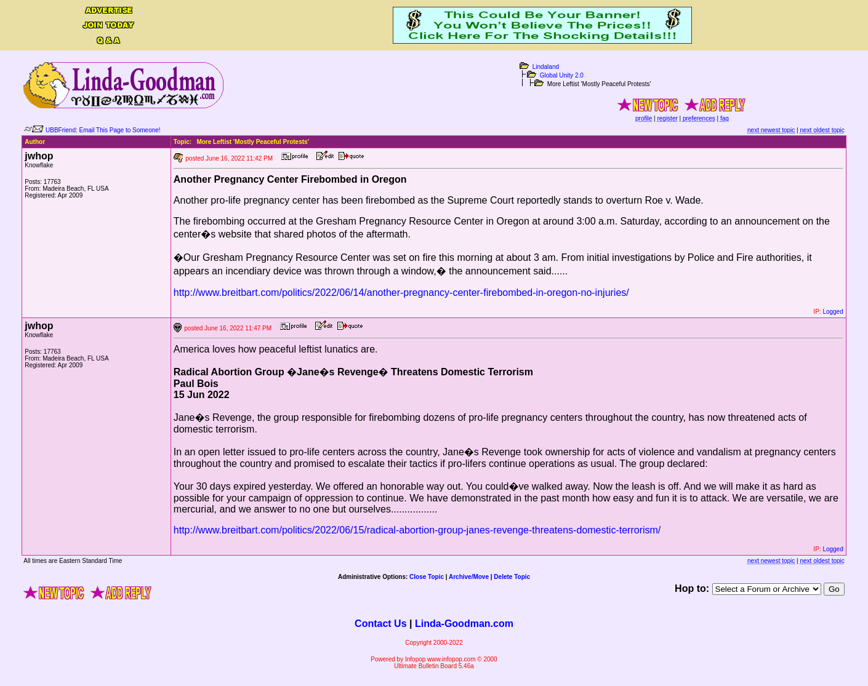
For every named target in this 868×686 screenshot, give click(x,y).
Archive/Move (469, 576)
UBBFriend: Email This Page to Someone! (103, 130)
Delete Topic (512, 576)
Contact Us (380, 623)
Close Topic (426, 576)
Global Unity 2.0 (562, 75)
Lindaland (545, 66)
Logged (832, 311)
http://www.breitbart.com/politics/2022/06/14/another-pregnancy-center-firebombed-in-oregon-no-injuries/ (401, 292)
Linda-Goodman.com (464, 623)
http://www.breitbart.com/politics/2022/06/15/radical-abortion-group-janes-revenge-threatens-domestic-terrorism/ (417, 530)
